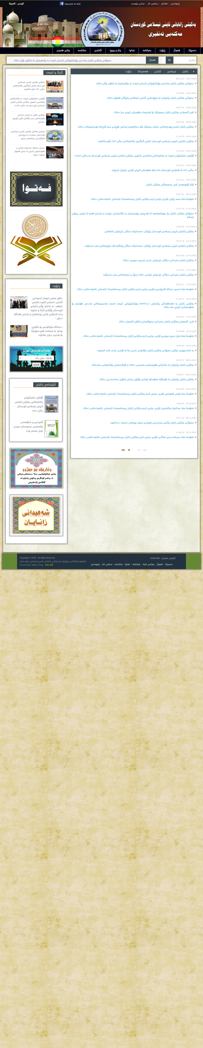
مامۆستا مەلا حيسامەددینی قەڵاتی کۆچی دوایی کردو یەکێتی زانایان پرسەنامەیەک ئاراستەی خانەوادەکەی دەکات (137, 437)
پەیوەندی (95, 564)
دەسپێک (192, 50)
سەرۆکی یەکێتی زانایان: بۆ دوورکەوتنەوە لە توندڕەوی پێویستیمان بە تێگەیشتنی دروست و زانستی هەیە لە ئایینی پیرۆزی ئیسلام (133, 215)
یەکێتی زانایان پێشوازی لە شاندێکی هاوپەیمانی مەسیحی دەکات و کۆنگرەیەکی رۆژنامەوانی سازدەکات (142, 365)
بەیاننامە (147, 50)
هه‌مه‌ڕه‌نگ (143, 71)
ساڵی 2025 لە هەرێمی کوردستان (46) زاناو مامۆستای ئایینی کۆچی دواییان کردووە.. (151, 170)
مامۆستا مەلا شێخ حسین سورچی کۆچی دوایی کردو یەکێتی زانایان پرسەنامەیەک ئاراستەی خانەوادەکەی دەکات (138, 336)
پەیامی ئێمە (148, 564)
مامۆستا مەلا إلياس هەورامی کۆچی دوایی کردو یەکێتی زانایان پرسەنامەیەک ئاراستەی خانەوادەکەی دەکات (140, 394)
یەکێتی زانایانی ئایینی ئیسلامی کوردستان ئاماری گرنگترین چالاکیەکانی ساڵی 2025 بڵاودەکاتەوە (146, 141)
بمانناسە (82, 50)
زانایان (185, 71)
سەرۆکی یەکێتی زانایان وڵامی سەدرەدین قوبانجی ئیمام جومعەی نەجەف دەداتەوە (152, 423)
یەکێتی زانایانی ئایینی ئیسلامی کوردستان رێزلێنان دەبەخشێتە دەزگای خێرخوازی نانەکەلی (149, 231)
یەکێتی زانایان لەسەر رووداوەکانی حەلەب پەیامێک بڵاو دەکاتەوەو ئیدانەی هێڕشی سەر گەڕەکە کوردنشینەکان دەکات (136, 127)
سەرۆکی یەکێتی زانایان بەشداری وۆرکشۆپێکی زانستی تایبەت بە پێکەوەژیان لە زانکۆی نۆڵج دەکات (59, 60)
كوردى (20, 3)
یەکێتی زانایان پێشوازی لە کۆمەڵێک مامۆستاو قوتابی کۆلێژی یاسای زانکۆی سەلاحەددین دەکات (146, 379)
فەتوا (132, 50)
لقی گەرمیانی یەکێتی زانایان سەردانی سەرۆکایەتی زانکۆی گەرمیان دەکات (156, 321)
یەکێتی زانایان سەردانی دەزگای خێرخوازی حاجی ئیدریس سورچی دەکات (158, 260)
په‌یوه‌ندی (175, 4)
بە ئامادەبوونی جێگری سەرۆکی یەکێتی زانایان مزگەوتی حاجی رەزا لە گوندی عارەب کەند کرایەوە (145, 350)
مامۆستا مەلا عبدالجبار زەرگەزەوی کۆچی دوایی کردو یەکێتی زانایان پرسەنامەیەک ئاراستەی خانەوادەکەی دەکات (138, 408)
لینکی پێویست (138, 4)
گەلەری (98, 50)
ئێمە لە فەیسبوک (72, 4)
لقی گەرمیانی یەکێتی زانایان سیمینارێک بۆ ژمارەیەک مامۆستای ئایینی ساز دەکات (154, 112)
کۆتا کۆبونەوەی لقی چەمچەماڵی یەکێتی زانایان (170, 184)
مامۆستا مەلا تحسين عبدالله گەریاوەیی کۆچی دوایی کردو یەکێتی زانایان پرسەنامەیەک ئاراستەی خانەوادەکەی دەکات (135, 289)
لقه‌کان (164, 4)
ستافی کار (153, 4)
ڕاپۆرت (162, 50)
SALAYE (49, 565)
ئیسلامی (172, 71)
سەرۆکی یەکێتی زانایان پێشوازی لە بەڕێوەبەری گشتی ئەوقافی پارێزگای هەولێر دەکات (150, 98)
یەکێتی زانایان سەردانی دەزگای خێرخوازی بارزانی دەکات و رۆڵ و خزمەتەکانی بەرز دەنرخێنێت (148, 275)
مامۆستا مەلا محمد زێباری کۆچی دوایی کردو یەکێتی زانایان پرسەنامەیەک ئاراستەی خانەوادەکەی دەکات (142, 199)
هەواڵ (176, 50)
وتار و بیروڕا (115, 50)
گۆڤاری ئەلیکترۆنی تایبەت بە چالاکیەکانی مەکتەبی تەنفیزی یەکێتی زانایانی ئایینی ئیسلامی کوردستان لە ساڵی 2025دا (134, 156)
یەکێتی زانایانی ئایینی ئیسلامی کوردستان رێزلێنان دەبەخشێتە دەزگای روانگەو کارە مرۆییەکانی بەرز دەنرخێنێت (139, 246)
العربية (12, 3)
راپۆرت (128, 71)
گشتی (158, 71)
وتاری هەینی (63, 50)
